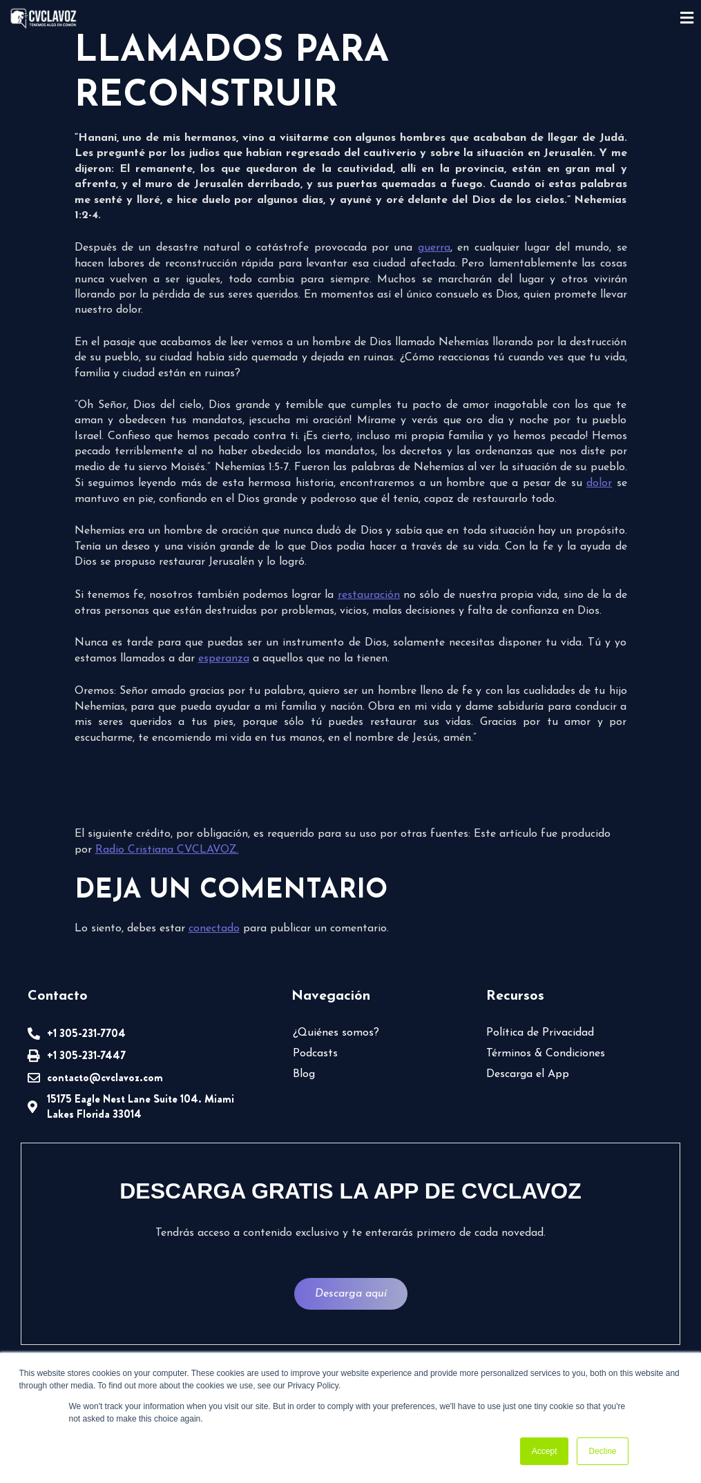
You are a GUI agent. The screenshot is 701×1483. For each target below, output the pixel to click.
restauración (369, 595)
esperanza (223, 658)
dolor (599, 483)
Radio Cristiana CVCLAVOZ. (167, 849)
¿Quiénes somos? (336, 1032)
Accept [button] (544, 1451)
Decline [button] (602, 1451)
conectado (214, 928)
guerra (434, 247)
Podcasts (315, 1053)
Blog (304, 1074)
